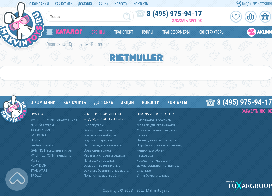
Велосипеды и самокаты (103, 145)
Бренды (98, 31)
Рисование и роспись (154, 120)
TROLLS (36, 175)
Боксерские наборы (100, 135)
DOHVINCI (38, 135)
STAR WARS (39, 170)
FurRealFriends (42, 145)
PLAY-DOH (38, 165)
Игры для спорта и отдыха (104, 155)
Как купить (63, 3)
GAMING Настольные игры (51, 150)
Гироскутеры (94, 125)
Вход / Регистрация (254, 3)
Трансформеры (176, 31)
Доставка (85, 3)
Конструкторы (211, 31)
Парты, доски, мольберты (157, 140)
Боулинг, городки (98, 140)
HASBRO (37, 114)
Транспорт (123, 31)
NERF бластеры (42, 125)
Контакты (141, 3)
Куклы (147, 31)
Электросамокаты (98, 130)
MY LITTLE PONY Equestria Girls (54, 120)
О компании (39, 3)
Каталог (64, 32)
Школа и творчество (155, 114)
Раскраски (145, 155)
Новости (121, 3)
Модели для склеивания (156, 125)
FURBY (35, 140)
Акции (104, 3)
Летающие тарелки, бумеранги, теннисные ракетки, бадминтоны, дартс (106, 165)
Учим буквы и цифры (153, 175)
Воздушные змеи (97, 150)
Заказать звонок (187, 20)
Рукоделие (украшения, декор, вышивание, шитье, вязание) (158, 165)
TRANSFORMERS (42, 130)
